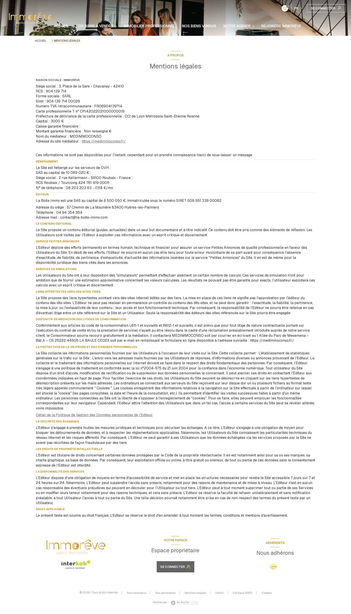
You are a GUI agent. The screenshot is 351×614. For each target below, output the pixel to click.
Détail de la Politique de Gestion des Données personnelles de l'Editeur (94, 415)
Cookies (266, 593)
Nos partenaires (165, 593)
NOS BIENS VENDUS (199, 26)
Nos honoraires (136, 593)
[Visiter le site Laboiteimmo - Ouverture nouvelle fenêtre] (183, 603)
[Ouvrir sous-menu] (116, 26)
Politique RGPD (242, 593)
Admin (219, 593)
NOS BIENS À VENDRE (94, 26)
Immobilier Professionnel (149, 26)
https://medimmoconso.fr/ (104, 141)
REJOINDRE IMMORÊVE (281, 26)
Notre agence (236, 26)
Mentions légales (195, 593)
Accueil (61, 26)
